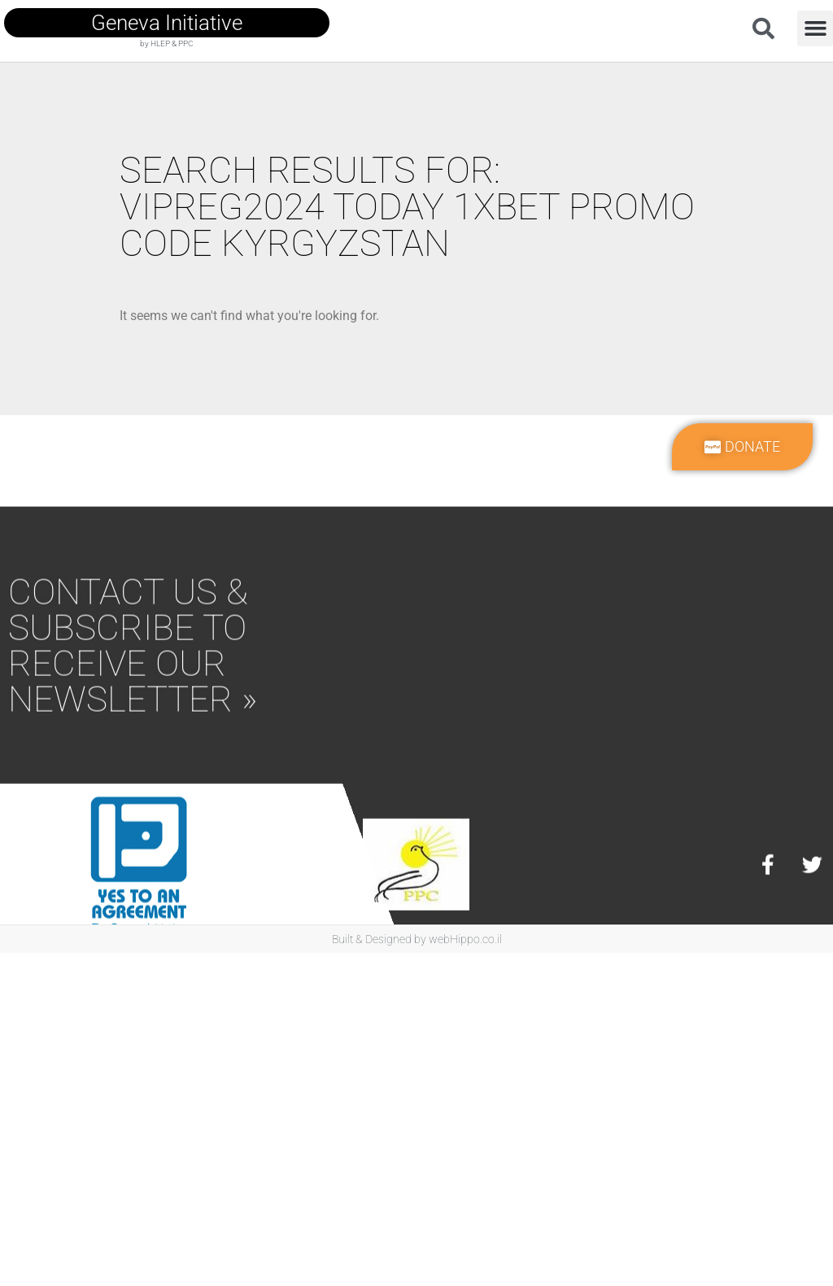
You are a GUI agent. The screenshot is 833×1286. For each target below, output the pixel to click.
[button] (815, 28)
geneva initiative (166, 23)
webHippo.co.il (465, 939)
